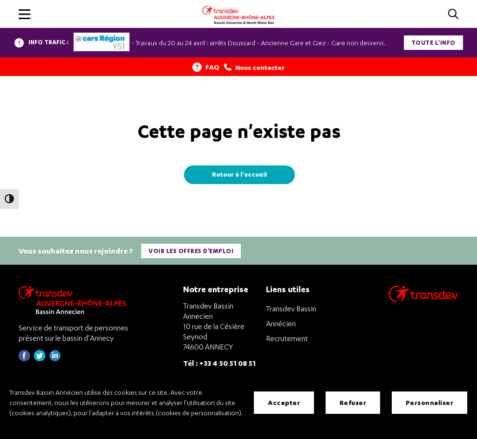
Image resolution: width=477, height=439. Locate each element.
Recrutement (287, 338)
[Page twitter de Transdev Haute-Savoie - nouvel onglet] (39, 359)
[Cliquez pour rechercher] (453, 14)
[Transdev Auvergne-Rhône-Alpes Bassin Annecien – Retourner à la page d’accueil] (74, 299)
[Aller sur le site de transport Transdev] (423, 300)
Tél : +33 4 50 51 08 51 (219, 362)
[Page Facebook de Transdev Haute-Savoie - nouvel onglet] (24, 359)
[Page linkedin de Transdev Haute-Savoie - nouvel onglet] (55, 359)
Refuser (353, 402)
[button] (24, 14)
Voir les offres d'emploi (191, 250)
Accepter (284, 402)
